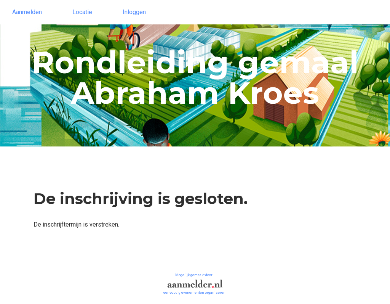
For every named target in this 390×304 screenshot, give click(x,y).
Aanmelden (27, 12)
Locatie (82, 12)
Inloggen (134, 12)
